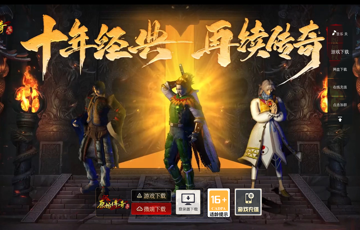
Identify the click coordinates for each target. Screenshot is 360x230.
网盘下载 (340, 69)
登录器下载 (189, 201)
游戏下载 (340, 51)
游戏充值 (248, 201)
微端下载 (152, 208)
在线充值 (340, 87)
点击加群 (340, 105)
